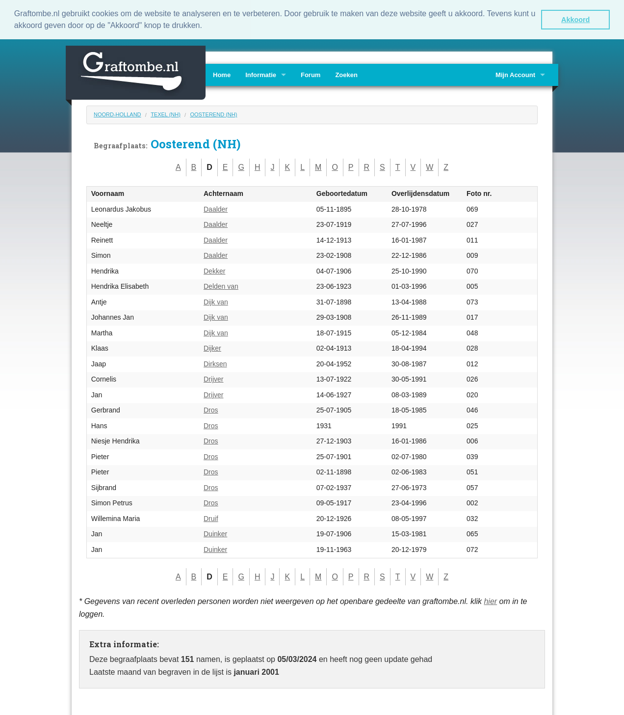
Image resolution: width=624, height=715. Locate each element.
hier (490, 600)
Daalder (216, 208)
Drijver (213, 379)
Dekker (214, 270)
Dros (211, 409)
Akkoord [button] (575, 20)
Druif (211, 518)
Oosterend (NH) (213, 113)
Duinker (215, 533)
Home (222, 74)
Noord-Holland (117, 113)
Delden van (221, 286)
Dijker (212, 348)
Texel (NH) (166, 113)
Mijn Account (515, 74)
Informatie (260, 74)
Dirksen (215, 363)
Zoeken (346, 74)
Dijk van (216, 301)
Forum (310, 74)
